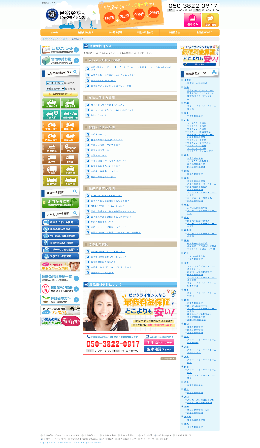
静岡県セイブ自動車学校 (199, 314)
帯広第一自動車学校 (197, 83)
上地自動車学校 (195, 332)
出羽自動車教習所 (196, 137)
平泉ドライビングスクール (200, 93)
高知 (186, 397)
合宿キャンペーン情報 (54, 439)
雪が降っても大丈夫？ (102, 272)
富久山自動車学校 (196, 164)
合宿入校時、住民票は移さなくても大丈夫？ (113, 75)
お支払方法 (147, 435)
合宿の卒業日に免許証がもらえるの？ (110, 201)
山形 (186, 120)
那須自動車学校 (195, 189)
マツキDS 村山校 (196, 148)
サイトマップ (148, 439)
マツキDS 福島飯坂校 (199, 161)
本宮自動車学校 (195, 158)
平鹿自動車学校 (195, 116)
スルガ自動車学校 (196, 317)
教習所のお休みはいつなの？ (105, 166)
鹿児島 (187, 417)
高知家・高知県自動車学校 (200, 400)
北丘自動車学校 (195, 427)
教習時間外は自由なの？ (103, 262)
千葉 (186, 217)
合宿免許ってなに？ (101, 134)
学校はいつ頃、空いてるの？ (105, 145)
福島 (186, 155)
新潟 (186, 240)
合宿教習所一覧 (184, 435)
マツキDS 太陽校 (196, 123)
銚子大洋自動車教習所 (198, 221)
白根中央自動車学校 (197, 243)
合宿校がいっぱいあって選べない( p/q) (111, 86)
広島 (186, 382)
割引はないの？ (99, 115)
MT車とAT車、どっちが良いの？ (107, 206)
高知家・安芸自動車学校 (199, 402)
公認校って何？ (99, 155)
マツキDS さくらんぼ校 (200, 151)
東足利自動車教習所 (197, 187)
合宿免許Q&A (164, 435)
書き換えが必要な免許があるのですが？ (111, 217)
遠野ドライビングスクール (200, 90)
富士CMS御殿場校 (196, 320)
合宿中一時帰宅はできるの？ (105, 171)
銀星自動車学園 (195, 392)
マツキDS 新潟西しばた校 (201, 249)
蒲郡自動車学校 (195, 327)
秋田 (186, 113)
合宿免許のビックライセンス (55, 39)
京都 (186, 347)
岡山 (186, 367)
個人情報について (127, 439)
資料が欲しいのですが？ (103, 80)
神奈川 (187, 230)
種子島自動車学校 (196, 420)
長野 (186, 263)
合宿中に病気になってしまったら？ (109, 257)
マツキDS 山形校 (196, 126)
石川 (186, 253)
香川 (186, 389)
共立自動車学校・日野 (198, 410)
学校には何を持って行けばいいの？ (109, 161)
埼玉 (186, 205)
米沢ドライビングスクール (200, 134)
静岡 (186, 300)
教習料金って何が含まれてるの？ (108, 105)
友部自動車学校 (195, 174)
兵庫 (186, 357)
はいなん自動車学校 (197, 306)
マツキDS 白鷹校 (196, 146)
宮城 (186, 103)
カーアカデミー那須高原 (199, 198)
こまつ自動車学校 (196, 256)
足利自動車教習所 (196, 181)
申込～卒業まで (128, 435)
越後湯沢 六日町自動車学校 (202, 246)
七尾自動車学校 (195, 259)
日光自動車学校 (195, 201)
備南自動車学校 (195, 385)
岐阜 (186, 290)
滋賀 (186, 336)
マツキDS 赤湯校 (196, 129)
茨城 (186, 171)
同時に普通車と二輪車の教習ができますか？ (113, 211)
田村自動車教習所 (196, 167)
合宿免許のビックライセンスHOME (61, 435)
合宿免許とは (91, 435)
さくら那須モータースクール (202, 184)
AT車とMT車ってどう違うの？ (106, 195)
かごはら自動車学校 (197, 208)
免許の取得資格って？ (102, 222)
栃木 (186, 178)
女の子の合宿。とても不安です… (108, 251)
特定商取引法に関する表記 (84, 439)
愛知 (186, 324)
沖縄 (186, 424)
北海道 (187, 80)
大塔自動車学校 (195, 413)
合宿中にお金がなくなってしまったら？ (111, 267)
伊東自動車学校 (195, 303)
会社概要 (163, 439)
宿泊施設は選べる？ (101, 150)
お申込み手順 (109, 435)
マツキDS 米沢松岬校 (199, 132)
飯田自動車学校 (195, 274)
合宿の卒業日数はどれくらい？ (107, 140)
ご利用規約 (108, 439)
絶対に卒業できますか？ (103, 177)
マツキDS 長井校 (196, 140)
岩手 (186, 87)
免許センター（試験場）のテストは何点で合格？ (116, 232)
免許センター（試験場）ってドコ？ (109, 227)
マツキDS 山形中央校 (199, 143)
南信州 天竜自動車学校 (199, 272)
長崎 (186, 407)
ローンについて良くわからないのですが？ (112, 110)
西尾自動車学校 (195, 330)
